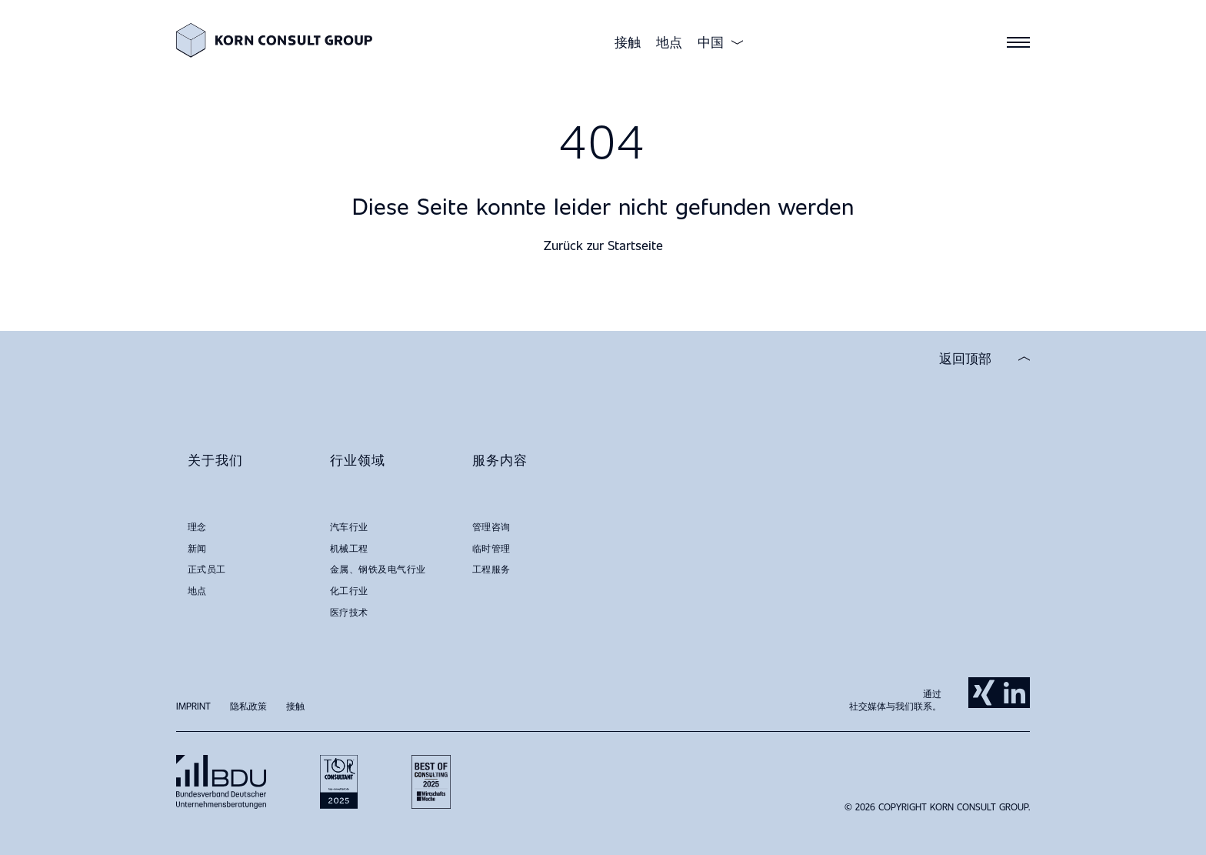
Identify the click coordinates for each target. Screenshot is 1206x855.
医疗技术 (349, 612)
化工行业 (349, 590)
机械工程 (349, 548)
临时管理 (491, 548)
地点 (669, 42)
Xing (983, 692)
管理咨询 (491, 526)
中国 (711, 42)
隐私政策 (248, 706)
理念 (197, 526)
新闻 (197, 548)
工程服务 (491, 569)
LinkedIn (1014, 692)
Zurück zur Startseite (603, 245)
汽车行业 (349, 526)
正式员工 (207, 569)
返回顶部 (965, 358)
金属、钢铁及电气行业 (378, 569)
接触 (628, 42)
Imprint (193, 706)
